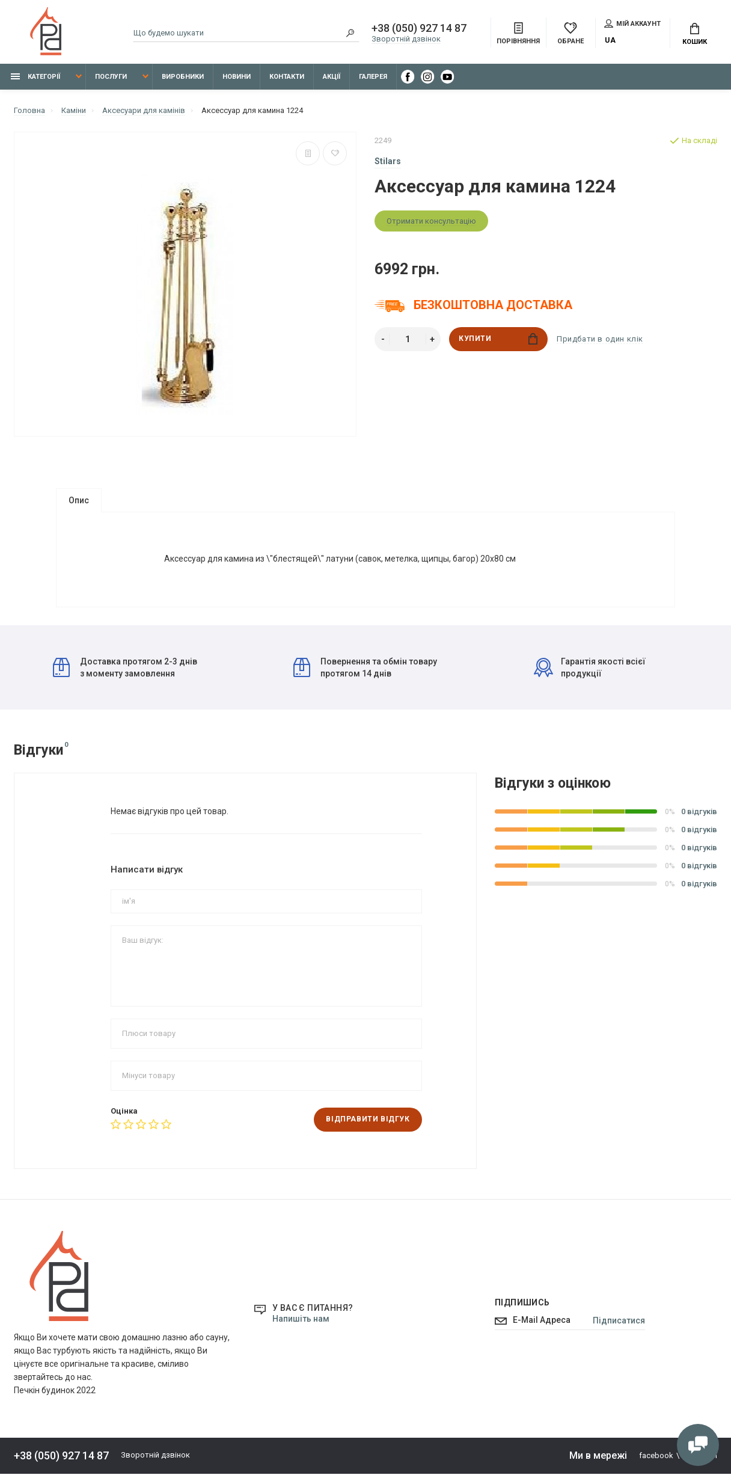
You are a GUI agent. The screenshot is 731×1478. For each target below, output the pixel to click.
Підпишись (522, 1307)
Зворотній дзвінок (406, 39)
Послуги (111, 77)
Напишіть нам (300, 1323)
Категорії (35, 77)
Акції (331, 77)
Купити (498, 339)
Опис (79, 500)
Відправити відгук (367, 1124)
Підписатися (619, 1325)
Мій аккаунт (632, 23)
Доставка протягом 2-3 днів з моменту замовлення (125, 671)
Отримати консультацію (431, 220)
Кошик (694, 34)
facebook (656, 1460)
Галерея (373, 77)
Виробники (183, 77)
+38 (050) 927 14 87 (419, 29)
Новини (236, 77)
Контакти (286, 77)
